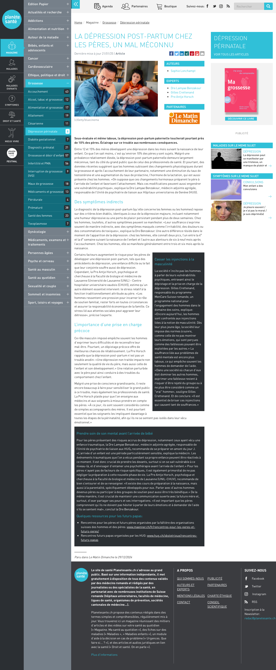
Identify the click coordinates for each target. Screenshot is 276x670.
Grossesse (35, 83)
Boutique (170, 6)
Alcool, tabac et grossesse (45, 99)
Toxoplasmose (37, 223)
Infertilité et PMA (39, 163)
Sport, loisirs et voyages (45, 302)
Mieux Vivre (12, 141)
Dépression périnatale (42, 131)
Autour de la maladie (43, 37)
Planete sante (12, 19)
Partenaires (139, 6)
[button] (171, 53)
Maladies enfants (12, 87)
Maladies (12, 68)
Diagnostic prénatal (41, 147)
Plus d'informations (104, 654)
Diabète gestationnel (41, 139)
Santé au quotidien (41, 277)
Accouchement (38, 91)
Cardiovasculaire (40, 66)
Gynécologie (37, 231)
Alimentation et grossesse (45, 107)
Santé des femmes (40, 215)
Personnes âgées (40, 253)
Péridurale (35, 199)
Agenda (107, 6)
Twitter (253, 586)
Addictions (35, 20)
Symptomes (12, 104)
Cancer (33, 58)
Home (78, 22)
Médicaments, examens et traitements (47, 242)
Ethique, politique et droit (46, 75)
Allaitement (36, 115)
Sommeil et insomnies (44, 294)
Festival (12, 161)
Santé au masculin (41, 269)
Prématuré (35, 207)
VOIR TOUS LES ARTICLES (231, 54)
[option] (184, 118)
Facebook (254, 578)
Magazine (12, 52)
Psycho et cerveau (41, 261)
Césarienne (35, 123)
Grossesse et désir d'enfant (46, 155)
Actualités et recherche (45, 12)
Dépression (252, 151)
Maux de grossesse (40, 183)
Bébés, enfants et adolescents (40, 47)
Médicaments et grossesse (45, 191)
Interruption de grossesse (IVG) (45, 173)
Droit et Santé (12, 121)
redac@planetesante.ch (260, 618)
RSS (251, 602)
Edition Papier (38, 4)
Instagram (255, 594)
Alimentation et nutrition (46, 29)
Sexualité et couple (42, 286)
